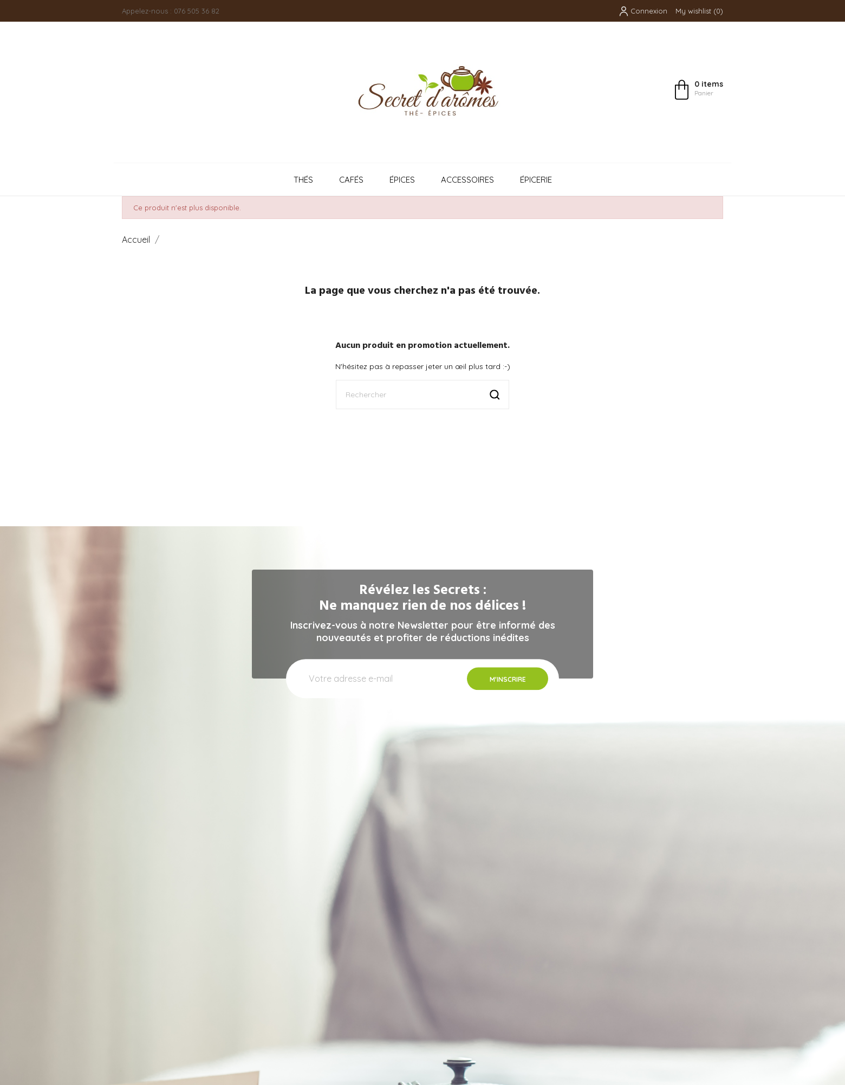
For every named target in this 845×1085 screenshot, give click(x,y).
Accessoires (467, 180)
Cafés (351, 180)
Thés (303, 180)
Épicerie (536, 180)
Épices (402, 180)
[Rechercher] (422, 394)
